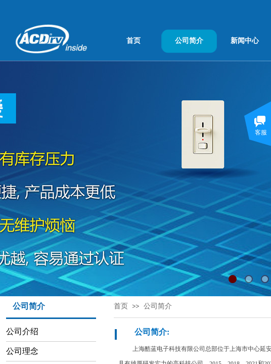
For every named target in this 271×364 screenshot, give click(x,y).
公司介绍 (22, 331)
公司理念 (22, 351)
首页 (133, 40)
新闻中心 (245, 40)
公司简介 (189, 40)
